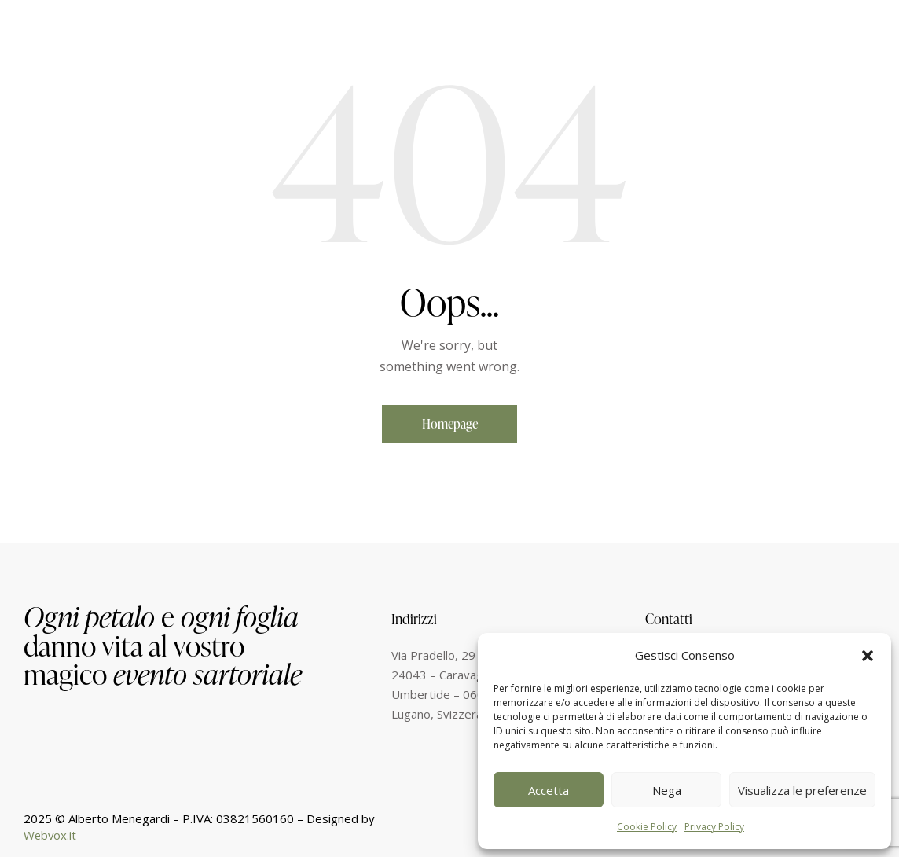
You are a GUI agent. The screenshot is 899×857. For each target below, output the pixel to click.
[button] (867, 656)
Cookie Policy (647, 826)
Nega (666, 790)
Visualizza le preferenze (802, 790)
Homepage (450, 423)
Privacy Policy (714, 826)
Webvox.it (51, 836)
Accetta (548, 790)
